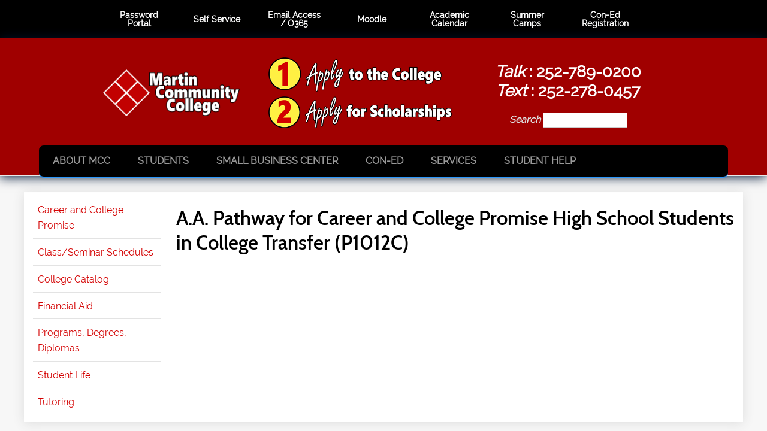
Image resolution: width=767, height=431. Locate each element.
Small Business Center (277, 160)
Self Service (217, 19)
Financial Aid (65, 306)
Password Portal (139, 19)
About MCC (81, 160)
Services (453, 160)
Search (526, 119)
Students (163, 160)
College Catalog (73, 279)
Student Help (540, 160)
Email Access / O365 (294, 19)
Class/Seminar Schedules (95, 252)
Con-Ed (384, 160)
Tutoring (56, 402)
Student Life (64, 375)
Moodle (371, 19)
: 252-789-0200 (568, 71)
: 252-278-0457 (568, 90)
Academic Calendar (449, 19)
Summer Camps (527, 19)
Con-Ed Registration (605, 19)
